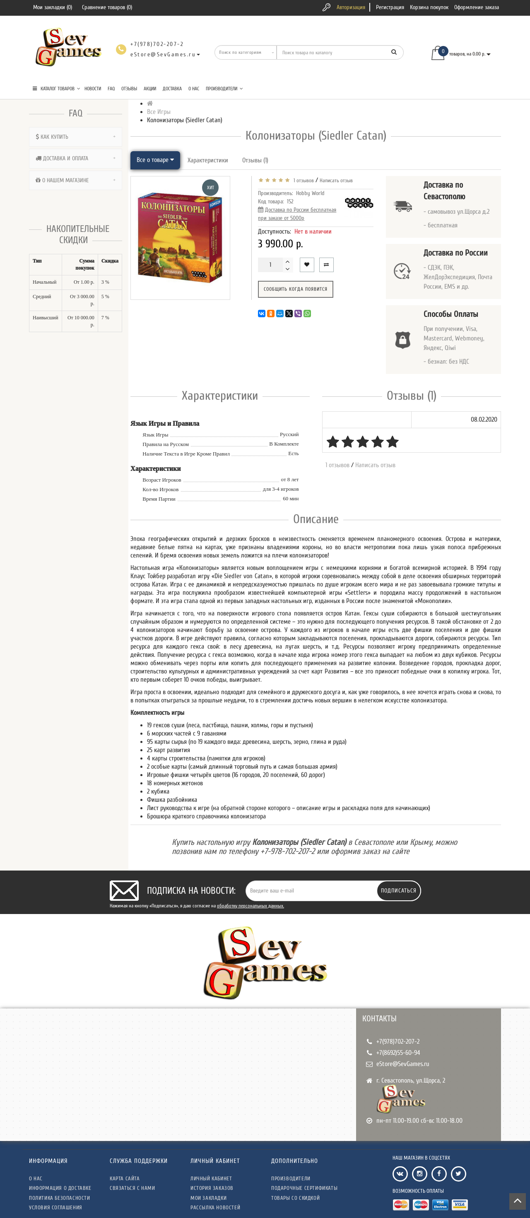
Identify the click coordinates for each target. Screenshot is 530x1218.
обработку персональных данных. (250, 906)
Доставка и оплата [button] (76, 158)
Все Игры (159, 112)
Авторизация (351, 7)
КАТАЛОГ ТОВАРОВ (56, 89)
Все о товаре (155, 160)
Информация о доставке (60, 1188)
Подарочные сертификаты (304, 1188)
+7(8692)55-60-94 (398, 1052)
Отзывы (129, 89)
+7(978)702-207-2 (397, 1041)
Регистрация (390, 7)
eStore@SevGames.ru (402, 1064)
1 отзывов (302, 180)
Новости (92, 89)
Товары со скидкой (295, 1198)
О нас (193, 89)
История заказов (212, 1188)
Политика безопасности (59, 1198)
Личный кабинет (211, 1178)
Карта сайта (125, 1178)
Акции (150, 89)
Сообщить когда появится (296, 289)
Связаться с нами (132, 1188)
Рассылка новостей (215, 1207)
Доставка (172, 89)
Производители (224, 89)
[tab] (75, 137)
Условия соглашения (55, 1207)
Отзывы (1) (255, 160)
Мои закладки (208, 1198)
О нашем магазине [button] (76, 180)
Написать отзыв (336, 180)
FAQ (111, 89)
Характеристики (208, 160)
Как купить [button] (76, 136)
